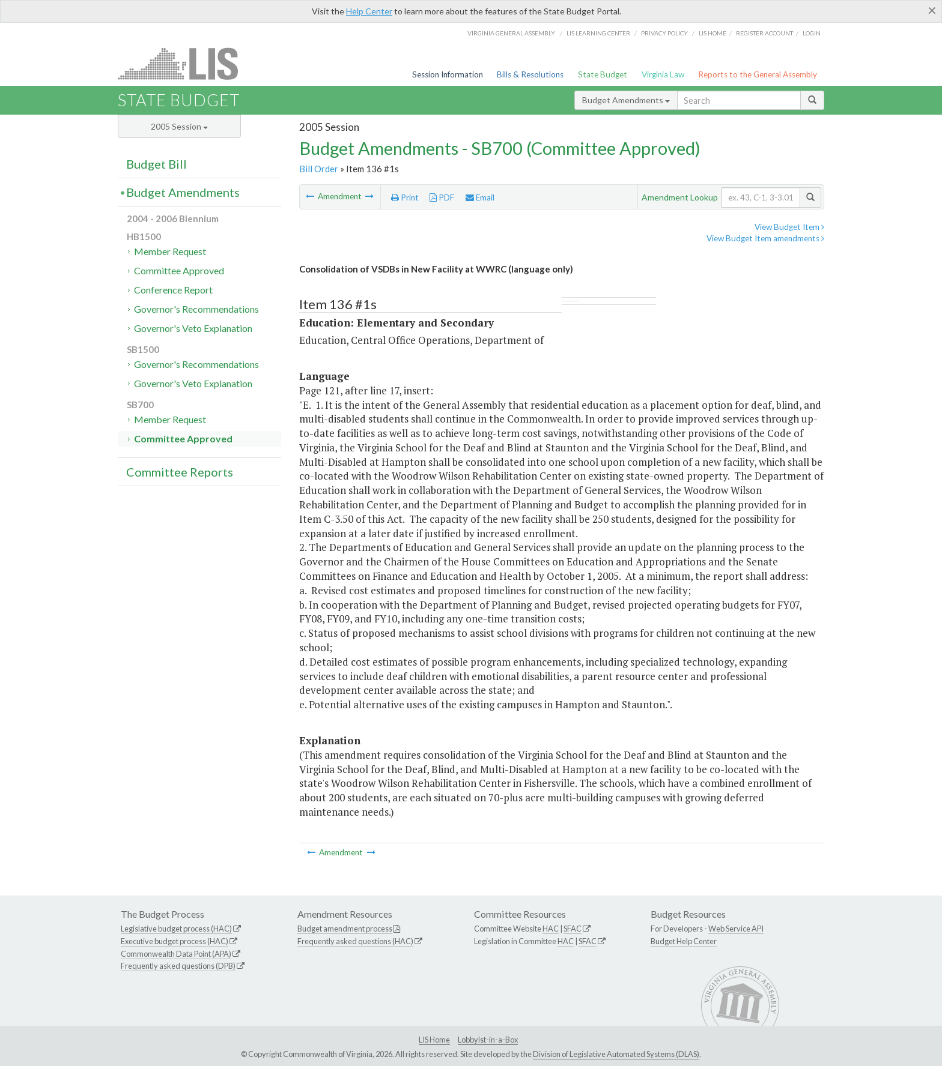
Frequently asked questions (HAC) (355, 941)
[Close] (932, 10)
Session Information (447, 74)
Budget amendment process (344, 928)
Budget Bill (156, 164)
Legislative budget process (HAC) (176, 928)
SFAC (573, 928)
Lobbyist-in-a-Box (488, 1039)
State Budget (602, 74)
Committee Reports (179, 472)
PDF (442, 197)
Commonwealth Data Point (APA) (176, 954)
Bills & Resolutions (530, 74)
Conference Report (173, 289)
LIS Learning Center (598, 33)
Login (812, 33)
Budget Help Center (684, 941)
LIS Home (434, 1039)
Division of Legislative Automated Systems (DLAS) (616, 1054)
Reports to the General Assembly (757, 74)
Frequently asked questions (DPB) (178, 966)
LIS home (712, 33)
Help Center (369, 11)
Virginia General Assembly (511, 33)
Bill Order (318, 168)
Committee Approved (179, 270)
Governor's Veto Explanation (193, 328)
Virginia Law (663, 74)
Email (480, 197)
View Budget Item (789, 227)
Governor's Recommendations (196, 309)
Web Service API (736, 928)
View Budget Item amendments (765, 238)
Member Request (170, 251)
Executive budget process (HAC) (174, 941)
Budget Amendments (626, 100)
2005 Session (179, 126)
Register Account (764, 33)
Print (405, 197)
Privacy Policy (664, 33)
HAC (550, 928)
